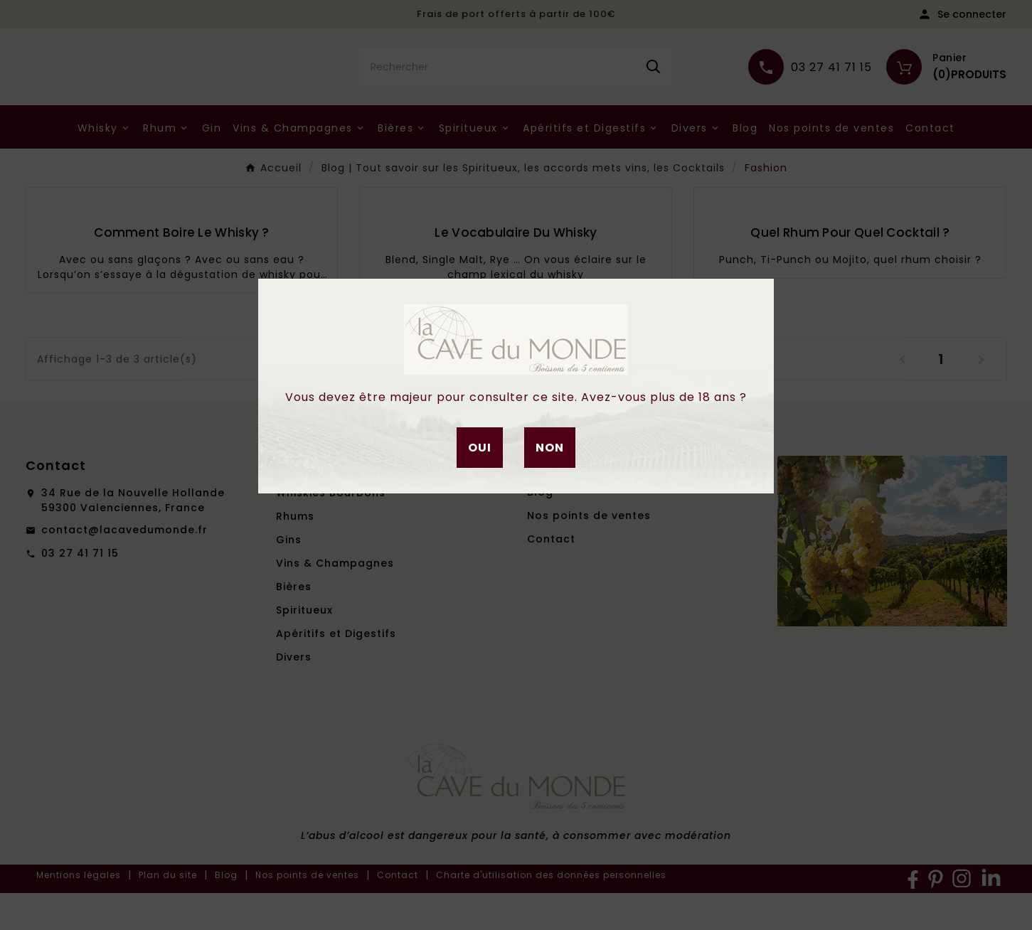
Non (550, 447)
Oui (479, 447)
